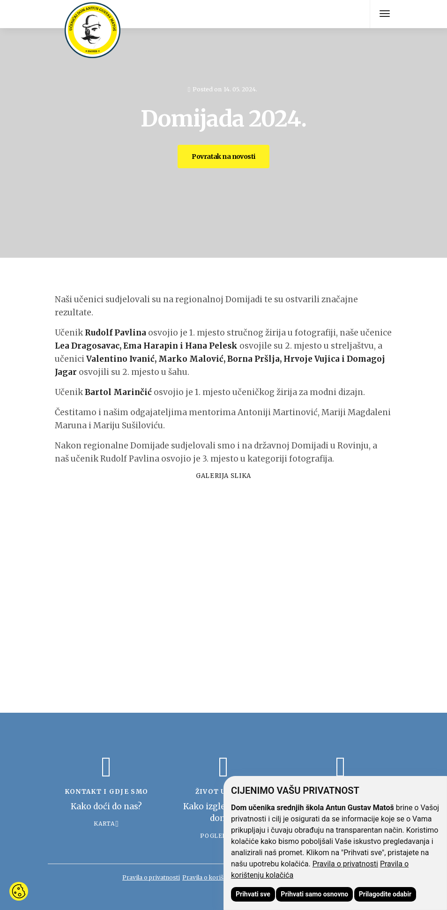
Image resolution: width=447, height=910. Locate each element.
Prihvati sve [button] (253, 894)
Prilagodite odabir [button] (385, 894)
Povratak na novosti (223, 156)
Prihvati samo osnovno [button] (314, 894)
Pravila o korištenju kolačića (221, 877)
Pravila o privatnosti (345, 863)
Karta (104, 823)
